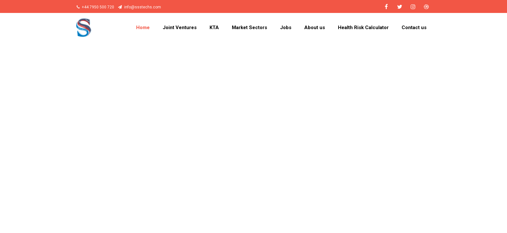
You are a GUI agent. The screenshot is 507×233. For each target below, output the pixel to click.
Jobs (285, 27)
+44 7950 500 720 (95, 7)
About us (314, 27)
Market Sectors (249, 27)
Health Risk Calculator (363, 27)
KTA (214, 27)
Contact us (414, 27)
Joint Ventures (180, 27)
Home (143, 27)
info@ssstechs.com (139, 7)
